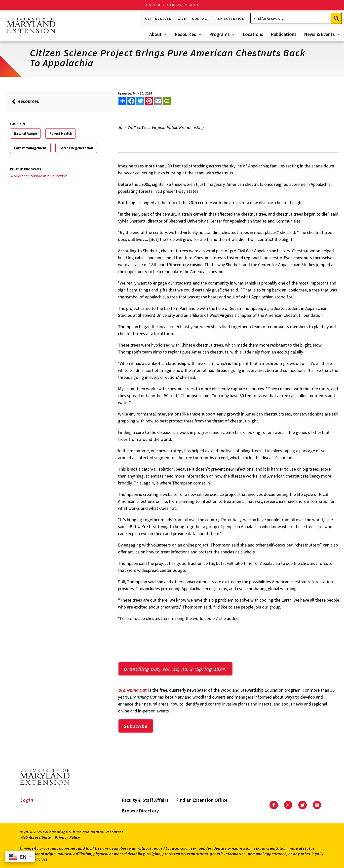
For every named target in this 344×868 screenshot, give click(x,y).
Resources (185, 34)
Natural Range (25, 133)
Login (27, 800)
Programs (219, 34)
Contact (201, 18)
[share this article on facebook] (131, 101)
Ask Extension (230, 18)
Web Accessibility (35, 837)
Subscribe (136, 726)
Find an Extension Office (202, 800)
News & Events (319, 34)
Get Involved (158, 18)
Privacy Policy (67, 837)
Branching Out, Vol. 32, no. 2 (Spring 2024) (175, 669)
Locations (253, 34)
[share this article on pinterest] (149, 101)
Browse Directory (140, 811)
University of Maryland (172, 5)
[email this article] (158, 101)
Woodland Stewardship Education (38, 175)
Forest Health (60, 133)
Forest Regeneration (76, 148)
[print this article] (167, 101)
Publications (284, 34)
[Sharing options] (122, 101)
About (155, 34)
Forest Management (30, 148)
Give (182, 18)
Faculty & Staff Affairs (145, 800)
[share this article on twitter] (140, 101)
